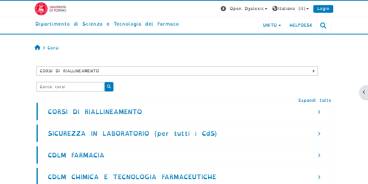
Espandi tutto (314, 100)
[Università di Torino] (50, 8)
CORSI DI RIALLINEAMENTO (95, 112)
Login (323, 8)
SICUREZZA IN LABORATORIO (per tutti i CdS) (132, 133)
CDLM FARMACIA (76, 155)
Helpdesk (301, 25)
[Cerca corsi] (71, 86)
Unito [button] (270, 25)
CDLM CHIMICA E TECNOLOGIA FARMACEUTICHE (132, 177)
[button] (244, 9)
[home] (107, 24)
